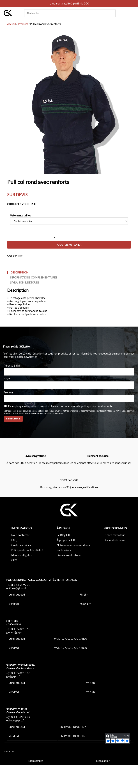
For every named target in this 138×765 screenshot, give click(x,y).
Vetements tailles (20, 215)
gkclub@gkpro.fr (16, 632)
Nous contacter (20, 535)
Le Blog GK (63, 535)
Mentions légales (21, 555)
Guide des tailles (21, 545)
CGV (14, 560)
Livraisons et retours (69, 555)
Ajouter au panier (68, 245)
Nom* (7, 379)
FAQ (14, 540)
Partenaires (64, 550)
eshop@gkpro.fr (15, 720)
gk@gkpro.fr (13, 676)
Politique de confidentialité (27, 550)
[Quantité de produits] (69, 237)
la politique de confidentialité (95, 406)
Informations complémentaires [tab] (33, 277)
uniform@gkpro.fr (16, 588)
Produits (23, 23)
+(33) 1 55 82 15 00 (18, 673)
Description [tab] (19, 272)
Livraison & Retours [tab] (24, 282)
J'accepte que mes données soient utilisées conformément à (58, 406)
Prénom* (9, 392)
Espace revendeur (114, 535)
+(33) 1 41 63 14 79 (18, 717)
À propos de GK (66, 540)
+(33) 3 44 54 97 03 (18, 584)
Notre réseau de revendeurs (73, 545)
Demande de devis (114, 540)
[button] (131, 13)
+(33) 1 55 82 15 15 (18, 629)
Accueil (11, 23)
